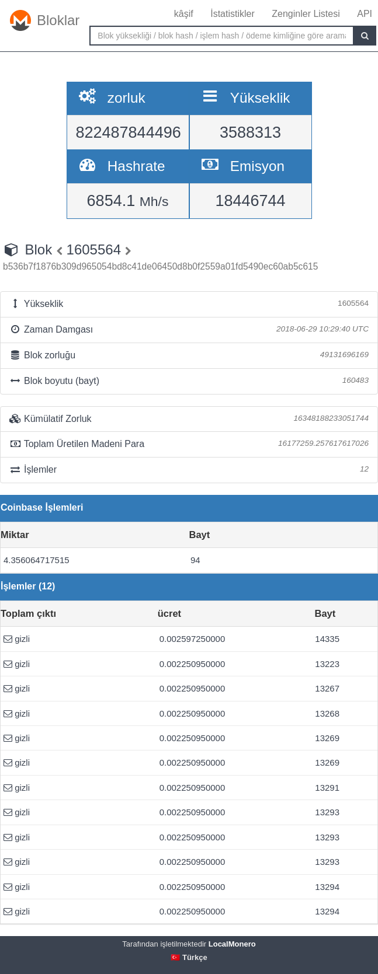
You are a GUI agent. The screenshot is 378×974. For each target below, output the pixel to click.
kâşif (183, 14)
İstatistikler (232, 14)
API (364, 14)
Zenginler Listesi (306, 14)
